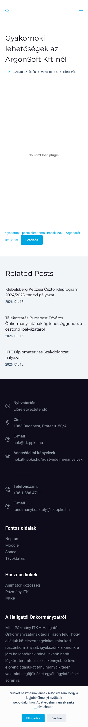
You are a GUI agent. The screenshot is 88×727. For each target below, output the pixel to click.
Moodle (12, 545)
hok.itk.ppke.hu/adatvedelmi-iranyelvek (48, 459)
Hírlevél (69, 72)
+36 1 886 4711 (27, 493)
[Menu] (81, 10)
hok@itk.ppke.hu (28, 442)
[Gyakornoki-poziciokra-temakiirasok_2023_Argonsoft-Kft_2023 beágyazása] (44, 155)
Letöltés (31, 240)
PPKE (10, 598)
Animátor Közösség (22, 585)
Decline (57, 718)
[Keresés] (7, 10)
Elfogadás (33, 718)
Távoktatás (15, 558)
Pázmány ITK (17, 591)
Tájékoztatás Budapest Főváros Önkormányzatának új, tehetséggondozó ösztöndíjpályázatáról (43, 324)
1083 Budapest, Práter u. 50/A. (41, 426)
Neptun (11, 538)
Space (10, 551)
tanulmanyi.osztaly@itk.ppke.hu (42, 509)
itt (35, 707)
